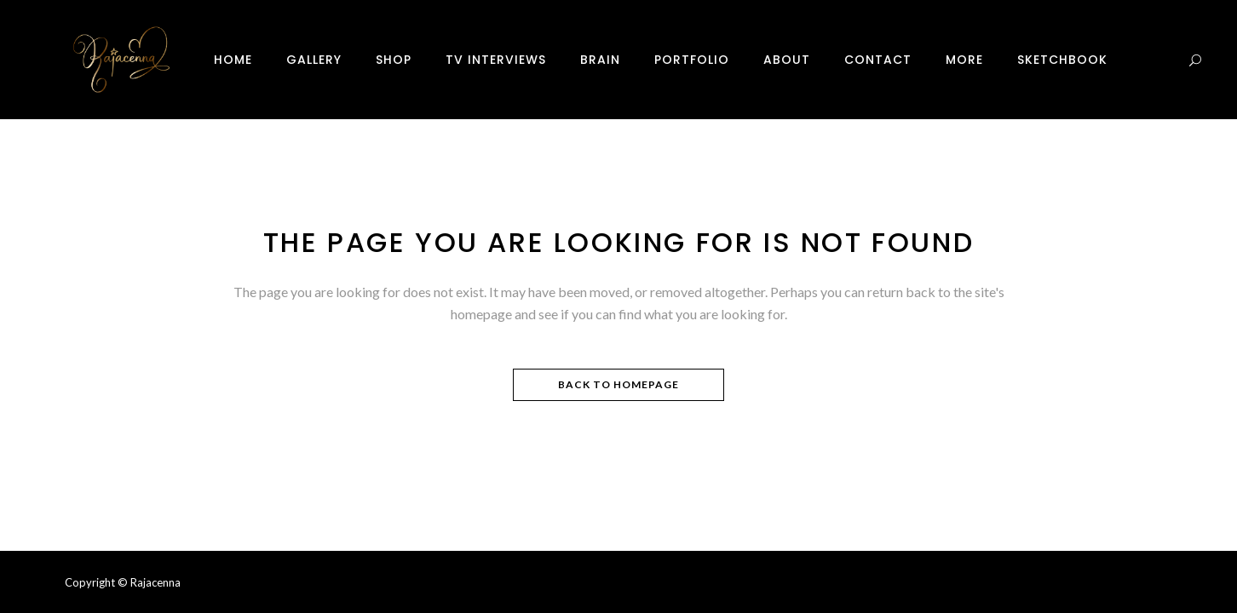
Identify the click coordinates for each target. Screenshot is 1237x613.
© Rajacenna (149, 582)
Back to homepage (618, 384)
